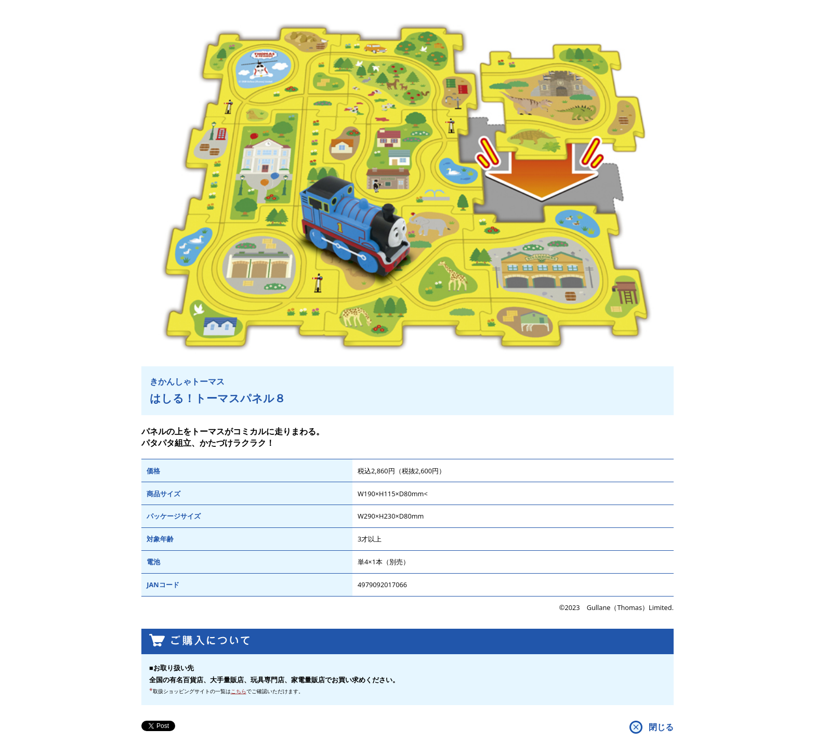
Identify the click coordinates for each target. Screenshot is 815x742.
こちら (238, 691)
